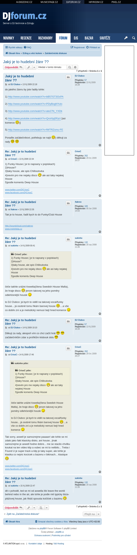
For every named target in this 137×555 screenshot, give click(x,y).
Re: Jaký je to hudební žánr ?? (20, 153)
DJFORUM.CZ (73, 2)
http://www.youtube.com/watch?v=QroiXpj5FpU (34, 118)
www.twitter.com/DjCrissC (17, 189)
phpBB (42, 528)
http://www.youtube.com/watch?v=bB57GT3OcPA (36, 96)
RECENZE (26, 38)
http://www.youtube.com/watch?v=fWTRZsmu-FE (35, 129)
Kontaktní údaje (35, 544)
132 (86, 242)
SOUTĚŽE (105, 38)
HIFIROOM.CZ (96, 2)
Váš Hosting (58, 544)
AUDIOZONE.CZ (24, 2)
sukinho (78, 238)
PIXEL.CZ (116, 2)
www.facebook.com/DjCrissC (18, 192)
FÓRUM (63, 38)
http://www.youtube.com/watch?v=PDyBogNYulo (35, 103)
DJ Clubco (79, 76)
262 (86, 156)
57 (86, 80)
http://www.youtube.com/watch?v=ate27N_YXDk (35, 111)
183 (86, 206)
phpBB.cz (60, 532)
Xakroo (78, 202)
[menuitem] (27, 47)
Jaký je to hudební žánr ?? (26, 62)
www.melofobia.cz (13, 229)
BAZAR (89, 38)
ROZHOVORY (45, 38)
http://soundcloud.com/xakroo (19, 226)
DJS (76, 38)
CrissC (78, 151)
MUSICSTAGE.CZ (49, 2)
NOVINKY (8, 38)
